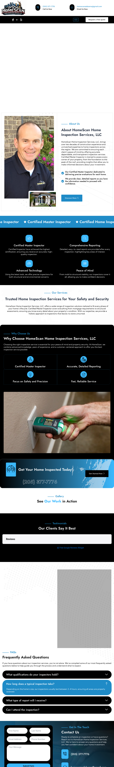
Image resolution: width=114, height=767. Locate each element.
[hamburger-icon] (76, 19)
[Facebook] (13, 19)
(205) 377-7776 (40, 481)
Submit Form (28, 750)
